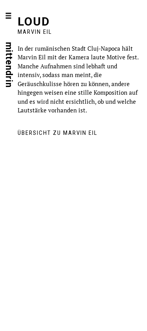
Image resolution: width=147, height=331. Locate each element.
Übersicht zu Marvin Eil (58, 132)
